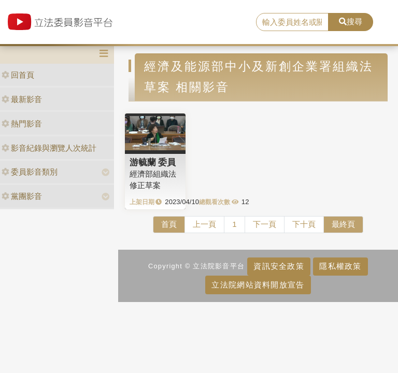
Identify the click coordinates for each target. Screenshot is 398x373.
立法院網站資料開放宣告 (257, 284)
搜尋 (350, 21)
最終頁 (343, 224)
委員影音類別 (30, 171)
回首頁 (18, 74)
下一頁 (264, 224)
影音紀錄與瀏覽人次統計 (49, 148)
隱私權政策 (340, 266)
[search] (292, 22)
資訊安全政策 (278, 266)
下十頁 (304, 224)
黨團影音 (22, 196)
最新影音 (22, 99)
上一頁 (204, 224)
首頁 (169, 224)
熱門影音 (22, 123)
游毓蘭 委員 (153, 162)
